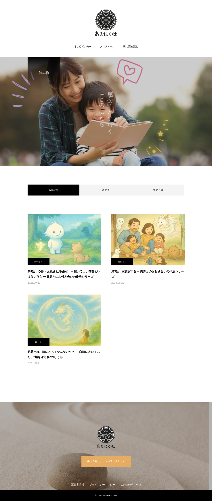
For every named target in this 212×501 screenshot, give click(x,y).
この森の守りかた (131, 484)
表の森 (106, 190)
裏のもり (158, 190)
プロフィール (107, 46)
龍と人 (38, 342)
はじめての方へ (83, 46)
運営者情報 (77, 484)
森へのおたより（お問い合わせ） (106, 461)
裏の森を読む (130, 46)
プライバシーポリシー (102, 484)
